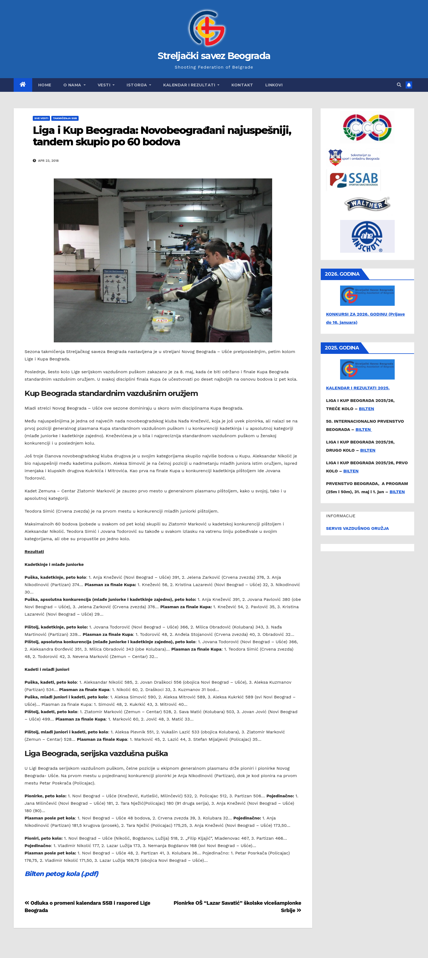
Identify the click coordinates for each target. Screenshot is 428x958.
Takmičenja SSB (65, 118)
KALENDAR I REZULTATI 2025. (358, 387)
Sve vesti (41, 118)
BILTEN (366, 408)
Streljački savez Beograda (214, 55)
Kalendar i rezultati (191, 85)
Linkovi (274, 85)
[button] (399, 84)
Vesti (106, 85)
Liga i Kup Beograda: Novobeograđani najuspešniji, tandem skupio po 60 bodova (162, 136)
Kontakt (242, 85)
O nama (74, 85)
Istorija (139, 85)
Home (44, 85)
